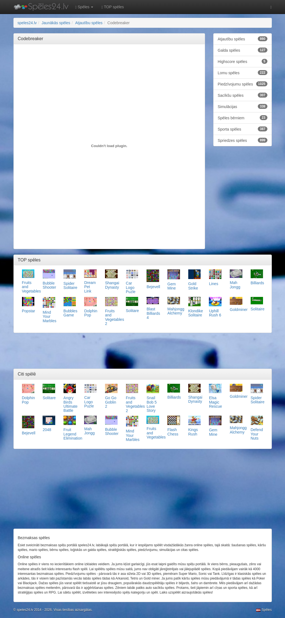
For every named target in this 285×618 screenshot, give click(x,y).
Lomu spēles (242, 72)
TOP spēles (112, 7)
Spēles (264, 610)
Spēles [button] (84, 7)
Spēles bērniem (242, 117)
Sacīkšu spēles (242, 95)
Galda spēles (242, 50)
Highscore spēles (242, 61)
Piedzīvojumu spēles (242, 83)
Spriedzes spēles (242, 140)
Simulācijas (242, 106)
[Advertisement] (118, 60)
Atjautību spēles (242, 38)
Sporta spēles (242, 128)
